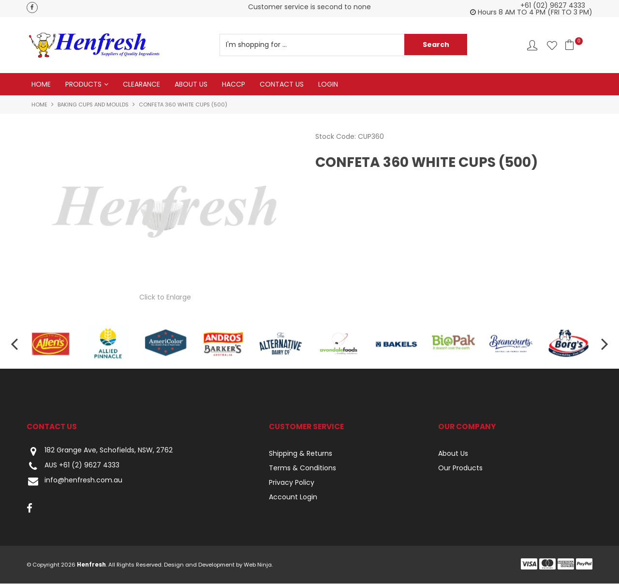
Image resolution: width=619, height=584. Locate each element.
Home (41, 84)
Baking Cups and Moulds (93, 104)
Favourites (552, 45)
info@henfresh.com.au (74, 482)
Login (328, 84)
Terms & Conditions (302, 468)
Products (83, 84)
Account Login (293, 497)
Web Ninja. (258, 565)
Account (532, 45)
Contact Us (282, 84)
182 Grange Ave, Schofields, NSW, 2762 (100, 452)
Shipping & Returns (300, 454)
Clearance (141, 84)
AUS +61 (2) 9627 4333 (73, 467)
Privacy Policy (291, 483)
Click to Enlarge (165, 297)
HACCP (233, 84)
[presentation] (14, 344)
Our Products (460, 468)
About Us (191, 84)
